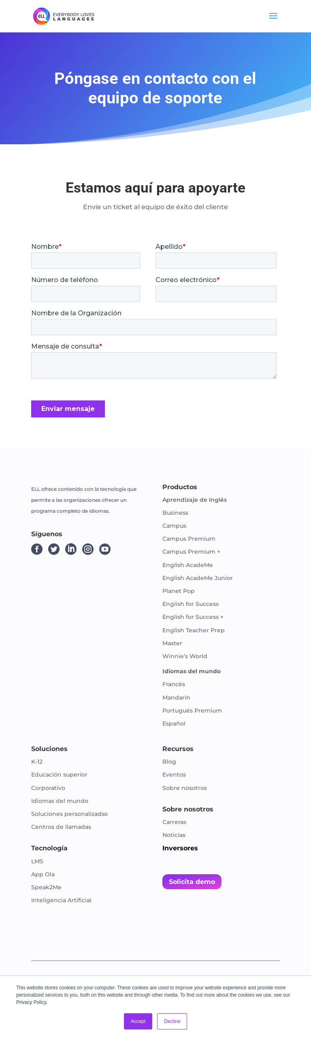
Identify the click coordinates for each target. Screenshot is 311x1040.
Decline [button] (172, 1021)
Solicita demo (192, 882)
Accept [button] (138, 1021)
